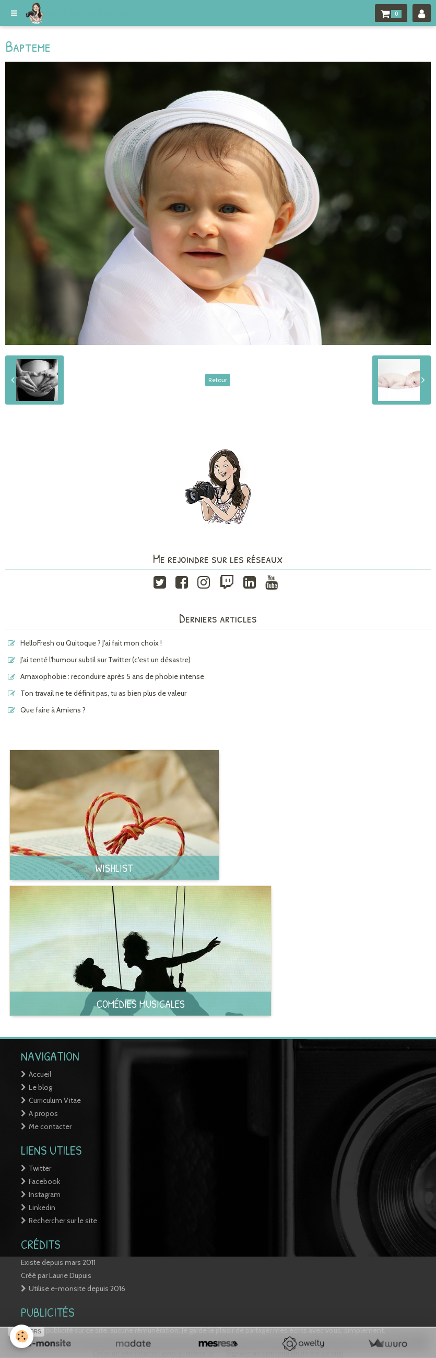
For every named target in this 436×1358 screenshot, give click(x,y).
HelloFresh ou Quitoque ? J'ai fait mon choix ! (91, 643)
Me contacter (50, 1126)
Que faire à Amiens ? (53, 710)
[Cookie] (22, 1336)
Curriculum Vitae (55, 1100)
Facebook (44, 1181)
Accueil (40, 1074)
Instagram (45, 1194)
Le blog (40, 1087)
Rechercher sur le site (63, 1220)
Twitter (40, 1168)
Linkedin (42, 1207)
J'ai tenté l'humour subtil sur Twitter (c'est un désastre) (105, 659)
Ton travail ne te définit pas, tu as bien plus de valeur (103, 693)
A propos (43, 1113)
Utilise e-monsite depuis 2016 (77, 1288)
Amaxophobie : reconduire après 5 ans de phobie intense (112, 676)
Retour (217, 380)
